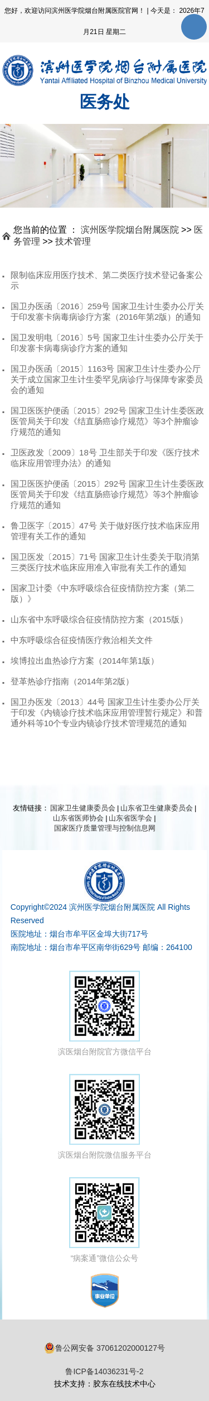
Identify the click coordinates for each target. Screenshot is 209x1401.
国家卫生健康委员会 (82, 808)
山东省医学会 (130, 818)
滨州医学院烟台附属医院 (130, 229)
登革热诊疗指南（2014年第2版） (72, 681)
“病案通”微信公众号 (104, 1220)
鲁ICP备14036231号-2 (104, 1371)
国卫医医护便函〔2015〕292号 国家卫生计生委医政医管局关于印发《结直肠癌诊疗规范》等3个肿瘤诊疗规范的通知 (108, 421)
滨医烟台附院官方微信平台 (105, 1013)
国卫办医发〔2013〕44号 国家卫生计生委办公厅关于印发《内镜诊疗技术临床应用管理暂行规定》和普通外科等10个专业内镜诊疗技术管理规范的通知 (107, 712)
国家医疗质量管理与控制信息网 (104, 828)
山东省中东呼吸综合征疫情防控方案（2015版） (99, 619)
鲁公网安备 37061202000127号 (104, 1348)
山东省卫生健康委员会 (156, 808)
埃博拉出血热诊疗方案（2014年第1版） (85, 660)
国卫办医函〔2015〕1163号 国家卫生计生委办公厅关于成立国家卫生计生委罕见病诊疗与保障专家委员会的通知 (107, 379)
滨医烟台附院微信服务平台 (105, 1116)
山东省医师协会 (78, 818)
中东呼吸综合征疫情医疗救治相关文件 (82, 640)
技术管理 (73, 241)
